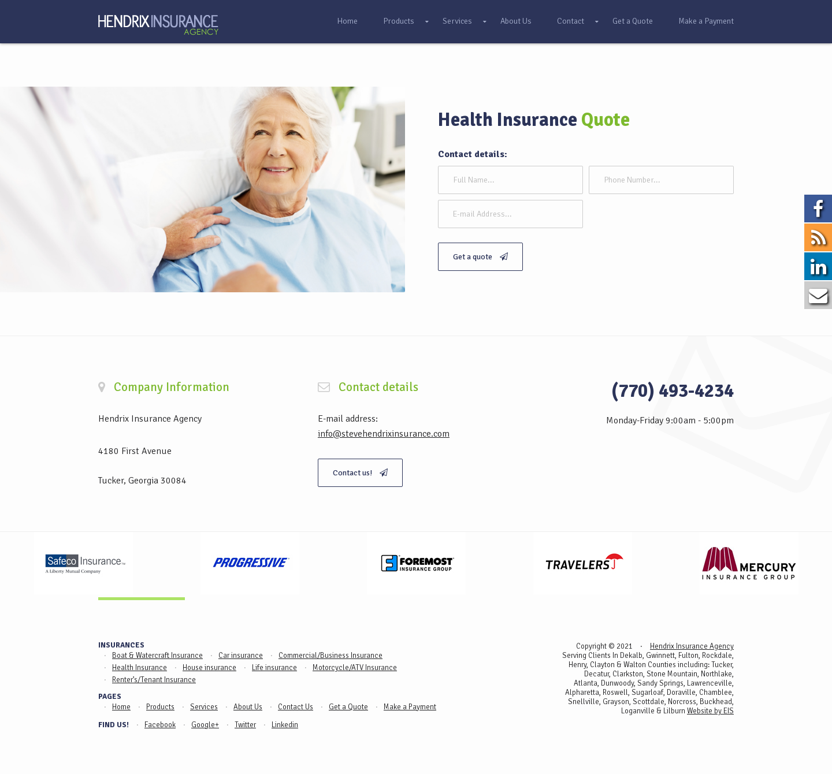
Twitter (245, 725)
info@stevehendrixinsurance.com (384, 434)
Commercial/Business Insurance (330, 655)
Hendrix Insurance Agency (692, 646)
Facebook (160, 725)
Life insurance (274, 667)
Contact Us (295, 707)
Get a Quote (632, 21)
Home (347, 21)
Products (398, 21)
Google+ (205, 725)
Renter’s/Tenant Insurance (154, 679)
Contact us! (360, 473)
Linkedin (285, 725)
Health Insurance (139, 667)
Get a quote (480, 257)
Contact (570, 21)
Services (457, 21)
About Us (516, 21)
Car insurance (240, 655)
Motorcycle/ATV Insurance (355, 667)
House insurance (209, 667)
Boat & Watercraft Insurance (157, 655)
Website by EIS (710, 711)
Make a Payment (706, 21)
